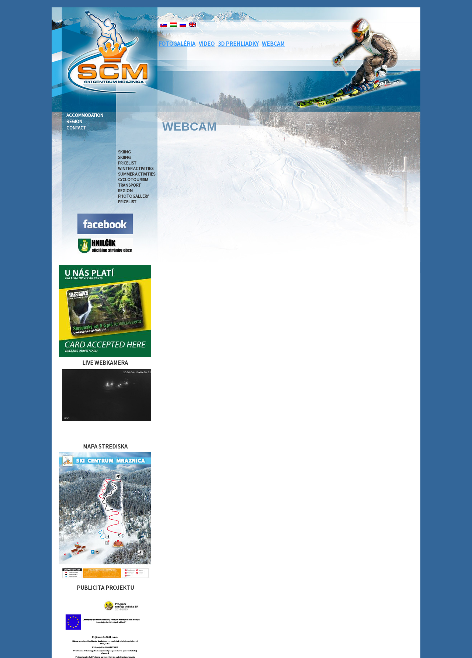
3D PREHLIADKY (238, 43)
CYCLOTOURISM (133, 179)
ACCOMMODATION (84, 115)
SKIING (124, 152)
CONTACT (76, 128)
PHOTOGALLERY (133, 196)
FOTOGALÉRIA (177, 43)
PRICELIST (127, 163)
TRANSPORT (129, 185)
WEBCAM (273, 43)
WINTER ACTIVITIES (135, 168)
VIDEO (207, 43)
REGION (74, 121)
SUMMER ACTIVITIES (136, 174)
